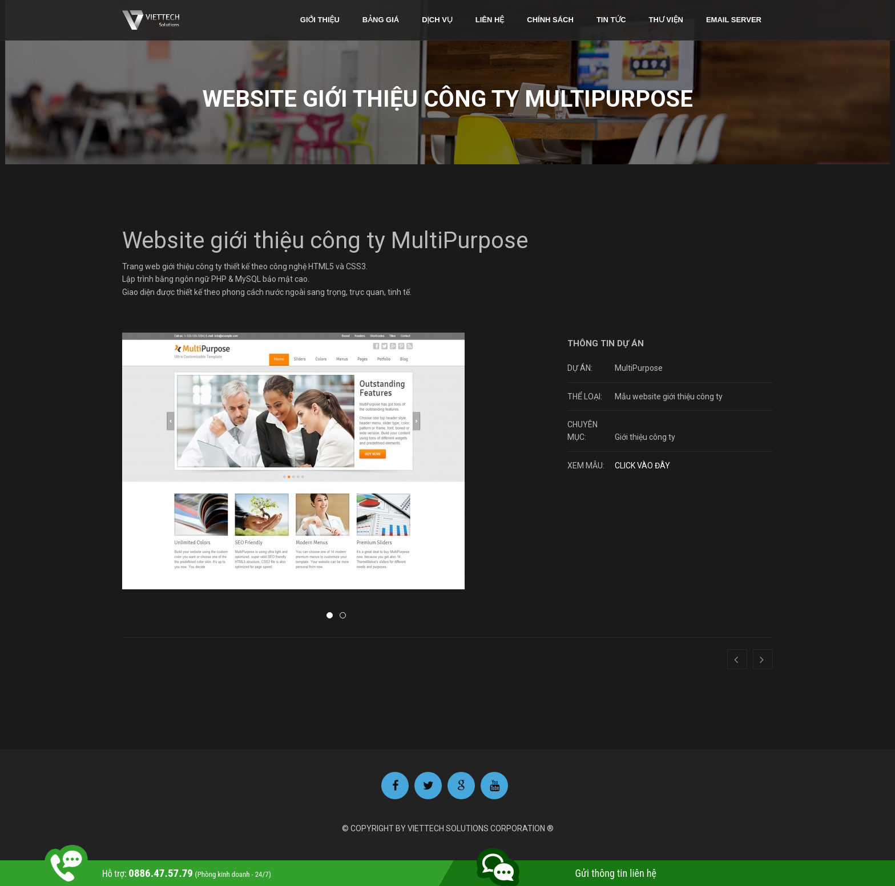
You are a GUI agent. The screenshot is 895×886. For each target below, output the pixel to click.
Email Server (733, 19)
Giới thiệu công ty (645, 437)
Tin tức (611, 19)
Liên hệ (490, 19)
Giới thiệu (320, 19)
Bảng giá (380, 19)
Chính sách (550, 19)
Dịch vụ (437, 19)
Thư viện (666, 19)
